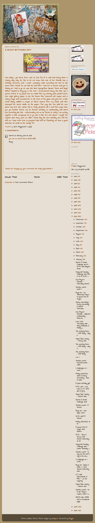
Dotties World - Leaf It (81, 288)
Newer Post (11, 177)
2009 (75, 507)
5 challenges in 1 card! (81, 460)
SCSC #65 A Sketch (80, 417)
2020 (76, 180)
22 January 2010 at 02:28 (23, 135)
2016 (75, 194)
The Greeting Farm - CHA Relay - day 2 (83, 346)
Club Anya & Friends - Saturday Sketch (82, 281)
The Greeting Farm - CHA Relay (82, 353)
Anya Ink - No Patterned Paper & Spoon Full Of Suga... (82, 295)
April (78, 248)
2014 (75, 202)
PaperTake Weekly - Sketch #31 (82, 485)
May (77, 245)
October (79, 227)
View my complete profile (80, 169)
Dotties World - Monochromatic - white (82, 363)
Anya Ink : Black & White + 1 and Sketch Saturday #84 (82, 468)
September (80, 230)
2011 (75, 213)
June (78, 241)
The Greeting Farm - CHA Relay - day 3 (83, 333)
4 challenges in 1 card (81, 369)
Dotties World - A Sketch (82, 406)
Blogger (71, 518)
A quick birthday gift (83, 383)
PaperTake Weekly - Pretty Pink (82, 340)
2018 (75, 187)
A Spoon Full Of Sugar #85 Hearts (81, 429)
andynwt (55, 518)
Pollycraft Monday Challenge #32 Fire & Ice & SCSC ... (83, 274)
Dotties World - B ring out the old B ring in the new (83, 454)
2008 (76, 510)
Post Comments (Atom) (24, 182)
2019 (75, 183)
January (79, 259)
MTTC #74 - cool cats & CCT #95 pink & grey (82, 389)
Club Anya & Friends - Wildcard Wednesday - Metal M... (83, 315)
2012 (75, 209)
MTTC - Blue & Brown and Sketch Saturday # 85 (82, 438)
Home (37, 177)
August (79, 234)
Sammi (11, 135)
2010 (75, 216)
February (79, 256)
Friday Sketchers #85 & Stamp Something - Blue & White (82, 377)
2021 (75, 176)
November (80, 223)
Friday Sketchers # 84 (83, 422)
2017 (75, 191)
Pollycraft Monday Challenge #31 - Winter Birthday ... (83, 446)
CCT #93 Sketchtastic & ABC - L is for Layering (81, 477)
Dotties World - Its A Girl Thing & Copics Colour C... (82, 492)
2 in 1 (77, 357)
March (78, 252)
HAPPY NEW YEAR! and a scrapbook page (82, 499)
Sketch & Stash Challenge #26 (81, 401)
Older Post (62, 177)
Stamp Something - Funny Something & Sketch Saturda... (83, 305)
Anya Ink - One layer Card (81, 412)
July (77, 237)
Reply (11, 142)
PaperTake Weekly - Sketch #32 (82, 395)
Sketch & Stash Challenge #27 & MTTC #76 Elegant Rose (83, 265)
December (80, 219)
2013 (75, 205)
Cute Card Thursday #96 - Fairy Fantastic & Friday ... (82, 324)
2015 (76, 198)
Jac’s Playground (79, 166)
